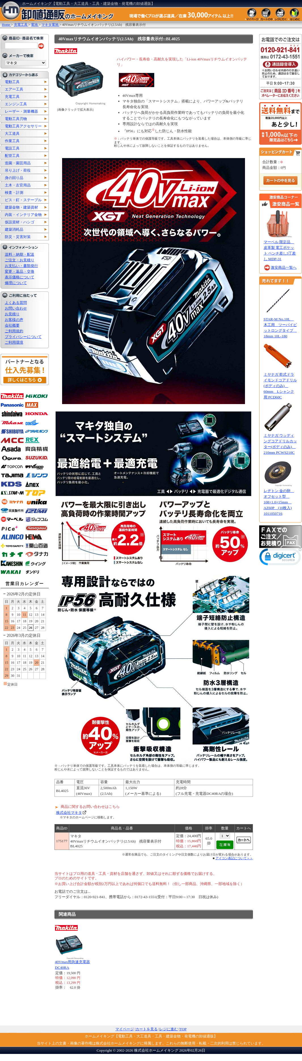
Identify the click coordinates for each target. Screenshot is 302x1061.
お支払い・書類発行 (21, 266)
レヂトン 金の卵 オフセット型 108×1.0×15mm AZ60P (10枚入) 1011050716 (279, 502)
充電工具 (12, 96)
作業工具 (12, 141)
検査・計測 (14, 192)
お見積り (12, 314)
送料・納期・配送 (19, 254)
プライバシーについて (23, 337)
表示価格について (19, 277)
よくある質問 (16, 303)
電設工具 (12, 148)
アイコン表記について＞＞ (234, 858)
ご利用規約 (14, 331)
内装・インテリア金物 (23, 215)
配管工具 (12, 156)
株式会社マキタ (69, 812)
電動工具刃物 (16, 119)
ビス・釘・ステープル (23, 200)
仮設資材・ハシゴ (19, 222)
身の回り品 (14, 178)
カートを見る (147, 1029)
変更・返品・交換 (19, 271)
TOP (183, 1029)
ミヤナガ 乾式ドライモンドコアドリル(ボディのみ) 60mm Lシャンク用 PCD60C (280, 385)
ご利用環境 (14, 342)
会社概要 (12, 325)
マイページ (124, 1029)
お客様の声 (14, 320)
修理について (16, 283)
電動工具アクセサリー (23, 126)
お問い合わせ (16, 308)
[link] (280, 558)
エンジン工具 (16, 104)
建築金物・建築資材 (21, 207)
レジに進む (168, 1029)
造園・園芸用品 (18, 163)
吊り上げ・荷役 (18, 170)
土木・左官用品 (18, 185)
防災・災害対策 (18, 237)
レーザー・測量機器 (21, 111)
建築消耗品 (14, 229)
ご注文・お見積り (19, 260)
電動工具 (12, 82)
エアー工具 (14, 89)
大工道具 (12, 133)
